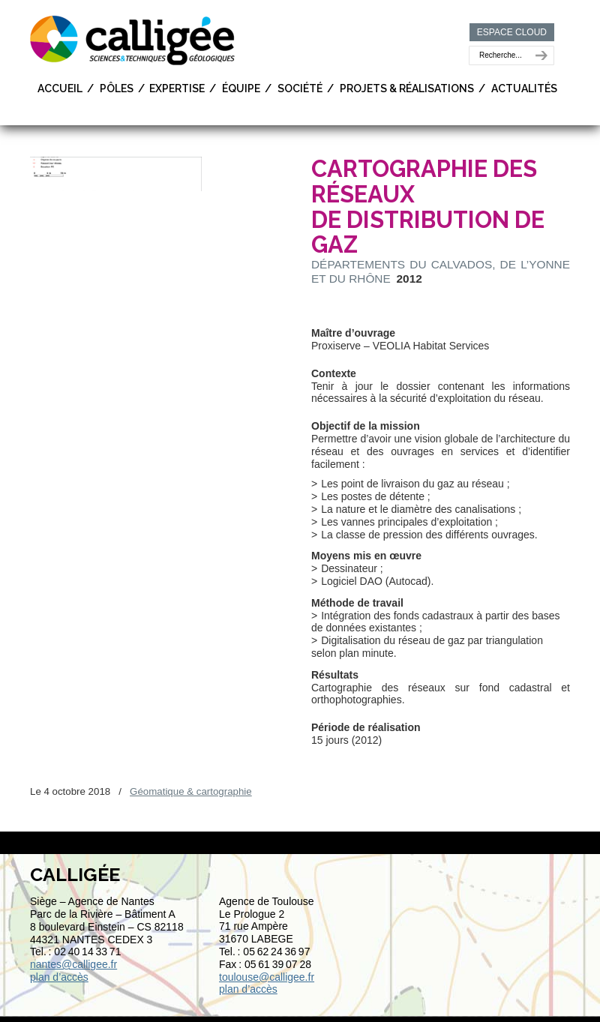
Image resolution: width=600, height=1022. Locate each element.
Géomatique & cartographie (191, 791)
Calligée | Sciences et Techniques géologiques (133, 39)
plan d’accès (59, 977)
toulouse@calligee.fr (266, 977)
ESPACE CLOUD (512, 32)
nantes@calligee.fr (73, 964)
